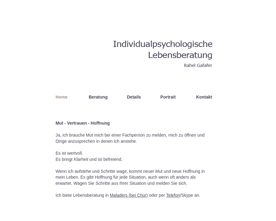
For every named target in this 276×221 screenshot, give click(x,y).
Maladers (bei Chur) (129, 195)
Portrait (168, 97)
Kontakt (204, 97)
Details (134, 97)
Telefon (173, 195)
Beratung (98, 97)
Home (62, 97)
